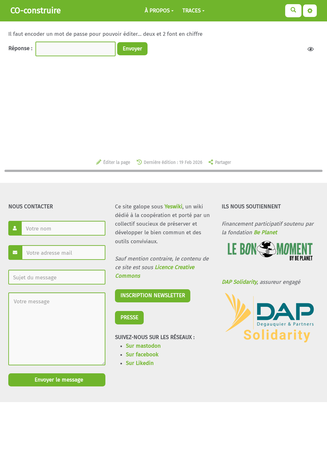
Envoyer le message (58, 380)
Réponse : (21, 48)
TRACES (193, 10)
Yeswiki (173, 206)
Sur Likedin (140, 363)
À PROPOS (159, 10)
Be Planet (265, 232)
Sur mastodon (143, 346)
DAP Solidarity (239, 282)
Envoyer (132, 48)
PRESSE (129, 317)
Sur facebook (142, 354)
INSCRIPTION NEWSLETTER (152, 295)
